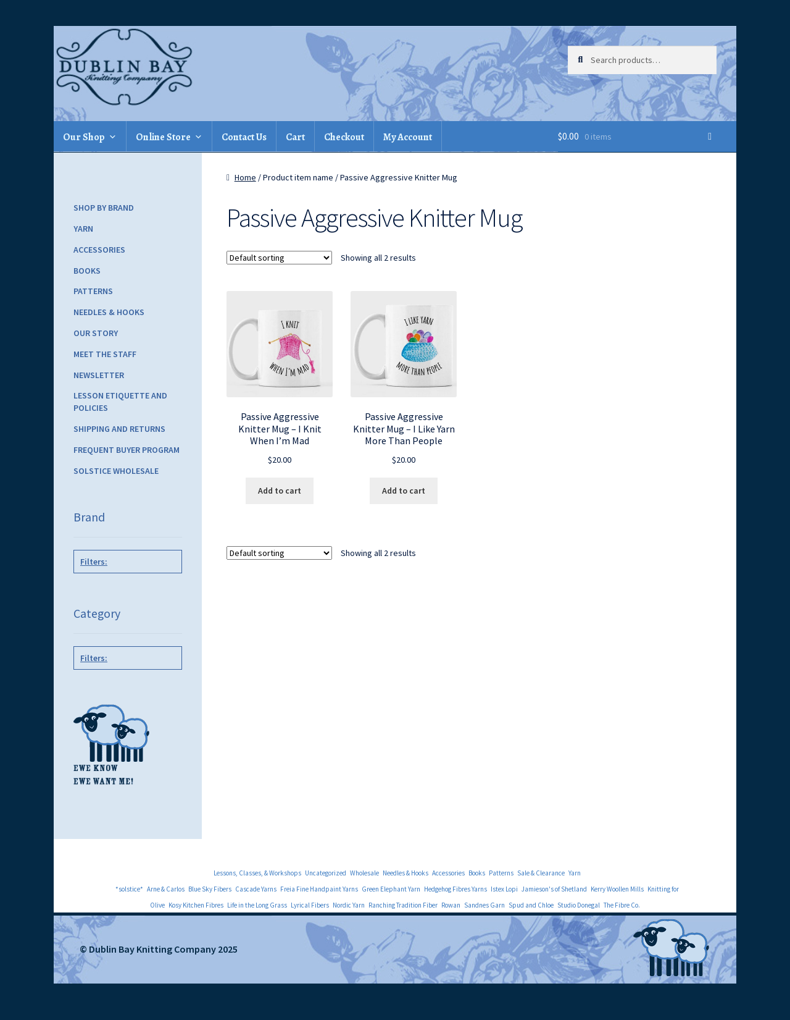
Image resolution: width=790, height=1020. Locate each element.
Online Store (163, 137)
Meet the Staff (104, 354)
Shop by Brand (103, 207)
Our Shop (84, 137)
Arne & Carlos (166, 889)
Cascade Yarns (255, 889)
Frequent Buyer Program (126, 449)
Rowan (450, 905)
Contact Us (244, 137)
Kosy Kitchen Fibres (195, 905)
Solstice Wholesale (116, 470)
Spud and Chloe (531, 905)
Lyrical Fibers (310, 905)
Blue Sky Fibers (209, 889)
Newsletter (98, 375)
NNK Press (125, 589)
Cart (295, 137)
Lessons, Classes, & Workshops (257, 873)
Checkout (344, 137)
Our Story (95, 333)
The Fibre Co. (622, 905)
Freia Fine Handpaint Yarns (319, 889)
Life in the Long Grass (257, 905)
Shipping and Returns (119, 428)
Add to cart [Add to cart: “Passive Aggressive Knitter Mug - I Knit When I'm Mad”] (279, 490)
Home (245, 177)
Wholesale (364, 873)
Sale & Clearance (541, 873)
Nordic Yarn (349, 905)
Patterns (93, 291)
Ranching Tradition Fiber (403, 905)
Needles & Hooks (108, 312)
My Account (407, 137)
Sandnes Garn (484, 905)
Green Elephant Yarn (391, 889)
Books (87, 270)
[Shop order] (279, 257)
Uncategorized (325, 873)
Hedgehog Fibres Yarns (455, 889)
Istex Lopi (504, 889)
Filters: (93, 561)
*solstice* (129, 889)
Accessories (99, 249)
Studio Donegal (578, 905)
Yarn (83, 228)
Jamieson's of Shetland (554, 889)
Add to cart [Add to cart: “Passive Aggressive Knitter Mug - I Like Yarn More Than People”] (403, 490)
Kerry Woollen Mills (617, 889)
